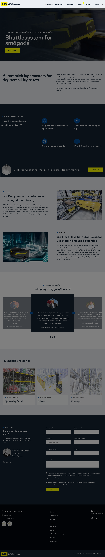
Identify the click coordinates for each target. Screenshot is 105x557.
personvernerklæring (53, 478)
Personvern (89, 553)
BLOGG (95, 511)
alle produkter (12, 32)
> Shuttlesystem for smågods (44, 32)
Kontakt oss (12, 51)
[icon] (92, 518)
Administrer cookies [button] (98, 553)
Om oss (88, 4)
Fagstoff (52, 519)
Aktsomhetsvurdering (57, 534)
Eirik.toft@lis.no (17, 456)
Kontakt (96, 4)
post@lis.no (7, 515)
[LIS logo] (10, 4)
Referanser (70, 4)
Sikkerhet (53, 541)
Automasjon (59, 4)
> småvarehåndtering (25, 32)
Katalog (52, 537)
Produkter (48, 4)
